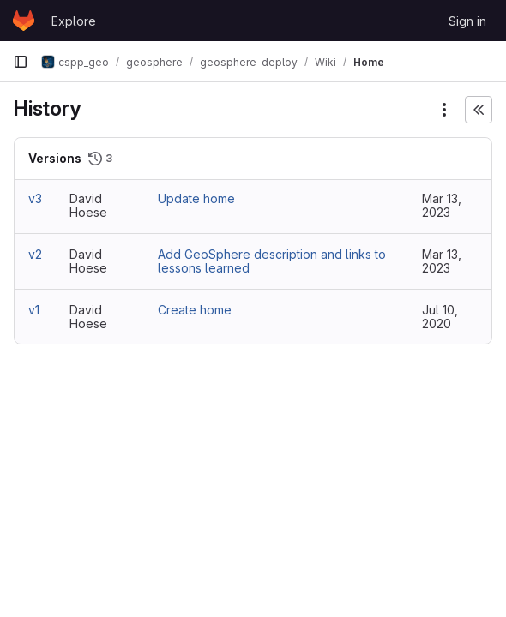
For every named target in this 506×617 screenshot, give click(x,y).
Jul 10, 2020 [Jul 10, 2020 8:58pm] (440, 317)
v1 (33, 310)
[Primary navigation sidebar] (20, 61)
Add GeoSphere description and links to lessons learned (272, 261)
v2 (35, 254)
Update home (196, 198)
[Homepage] (23, 20)
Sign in (467, 21)
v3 (35, 198)
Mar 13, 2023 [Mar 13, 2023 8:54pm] (441, 205)
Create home (195, 310)
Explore (73, 21)
